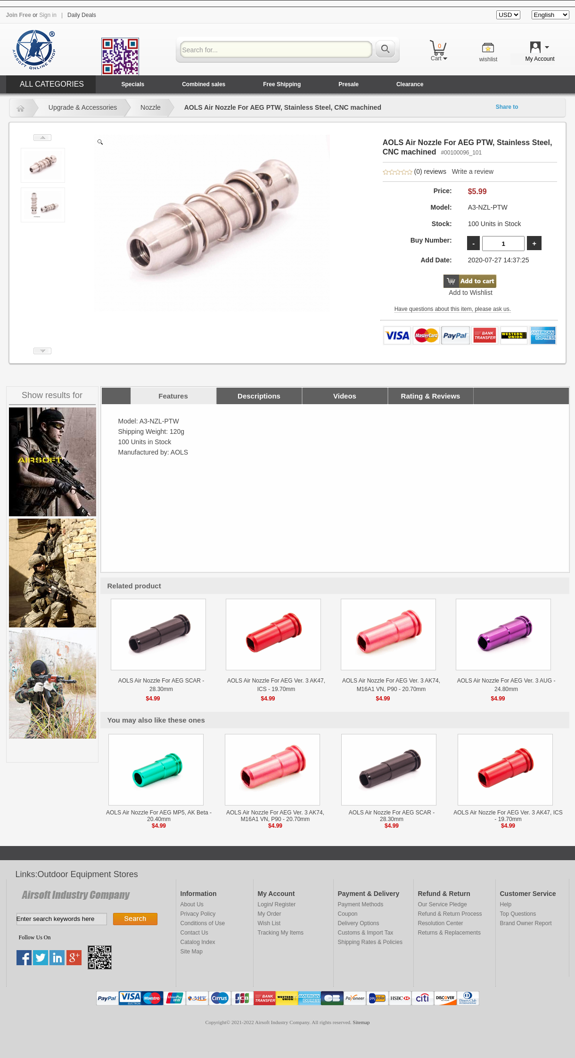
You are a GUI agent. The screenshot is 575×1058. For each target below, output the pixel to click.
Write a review (472, 171)
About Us (192, 904)
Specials (133, 84)
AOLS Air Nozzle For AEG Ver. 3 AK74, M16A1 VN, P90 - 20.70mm (275, 815)
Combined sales (203, 84)
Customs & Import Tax (366, 932)
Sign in (48, 15)
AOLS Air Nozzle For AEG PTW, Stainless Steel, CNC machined (282, 107)
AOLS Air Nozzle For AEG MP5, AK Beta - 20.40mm (159, 815)
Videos (344, 396)
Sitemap (361, 1022)
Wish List (269, 923)
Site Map (192, 951)
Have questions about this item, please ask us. (452, 309)
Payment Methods (361, 904)
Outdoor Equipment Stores (88, 874)
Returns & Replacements (449, 932)
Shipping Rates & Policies (370, 942)
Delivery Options (358, 923)
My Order (269, 914)
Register (285, 904)
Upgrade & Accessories (83, 107)
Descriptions (259, 396)
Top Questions (518, 914)
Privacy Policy (198, 914)
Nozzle (150, 107)
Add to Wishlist (471, 292)
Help (506, 904)
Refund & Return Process (450, 914)
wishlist (488, 59)
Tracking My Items (281, 932)
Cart (439, 58)
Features (173, 396)
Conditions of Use (203, 923)
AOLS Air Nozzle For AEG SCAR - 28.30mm (392, 815)
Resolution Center (440, 923)
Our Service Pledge (442, 904)
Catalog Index (198, 942)
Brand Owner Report (526, 923)
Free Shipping (282, 84)
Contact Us (194, 932)
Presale (348, 84)
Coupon (348, 914)
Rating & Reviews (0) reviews (430, 398)
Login (264, 904)
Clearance (409, 84)
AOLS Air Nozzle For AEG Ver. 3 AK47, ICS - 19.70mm (507, 815)
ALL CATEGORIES (52, 84)
